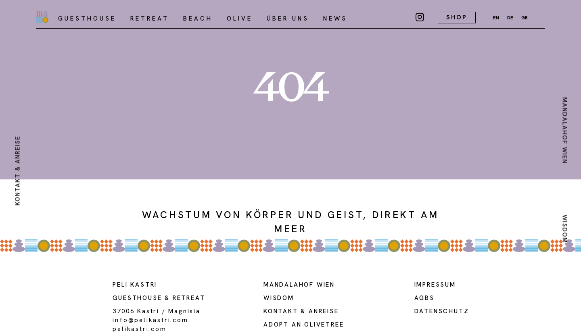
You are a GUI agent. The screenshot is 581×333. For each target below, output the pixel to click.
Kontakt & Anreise (301, 311)
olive (240, 19)
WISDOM (278, 298)
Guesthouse (87, 19)
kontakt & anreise (17, 171)
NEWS (335, 19)
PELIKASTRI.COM (139, 329)
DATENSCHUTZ (441, 311)
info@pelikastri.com (150, 320)
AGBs (424, 298)
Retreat (149, 19)
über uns (288, 19)
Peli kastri (135, 285)
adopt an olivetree (303, 325)
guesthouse (137, 298)
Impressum (435, 285)
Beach (198, 19)
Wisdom (565, 229)
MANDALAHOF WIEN (565, 130)
